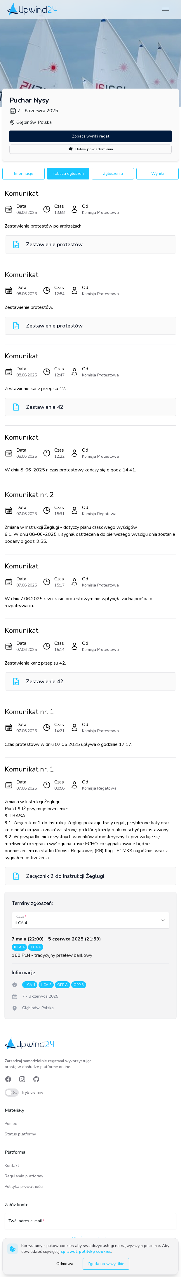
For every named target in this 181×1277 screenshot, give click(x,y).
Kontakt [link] (12, 1165)
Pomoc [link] (11, 1123)
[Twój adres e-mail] (90, 1224)
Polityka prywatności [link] (24, 1186)
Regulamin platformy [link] (24, 1176)
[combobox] (16, 923)
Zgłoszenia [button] (113, 173)
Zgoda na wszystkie (106, 1264)
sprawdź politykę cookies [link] (86, 1251)
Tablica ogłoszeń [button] (68, 173)
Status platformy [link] (20, 1134)
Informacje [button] (23, 173)
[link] (32, 9)
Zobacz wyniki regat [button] (90, 136)
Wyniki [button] (157, 173)
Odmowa (64, 1264)
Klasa (19, 916)
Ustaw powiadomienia (90, 149)
